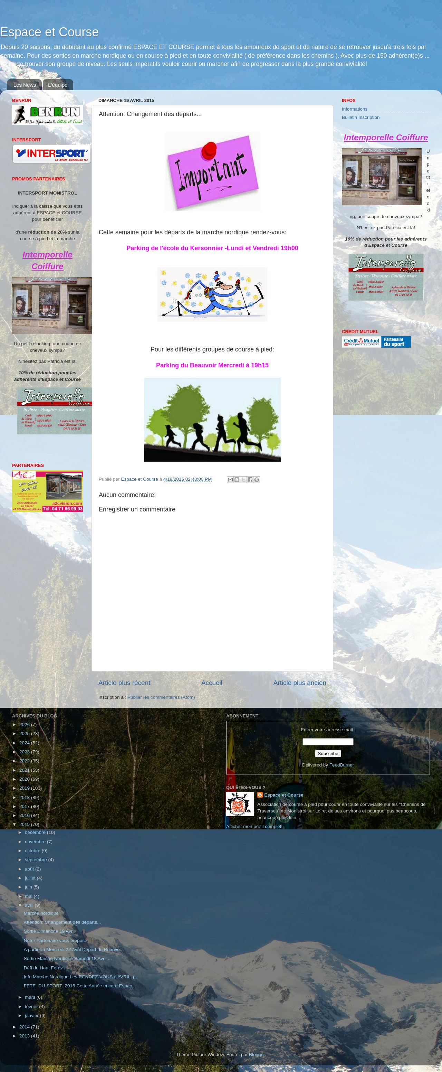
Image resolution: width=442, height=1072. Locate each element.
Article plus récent (124, 682)
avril (30, 905)
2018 (25, 797)
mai (29, 896)
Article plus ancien (299, 682)
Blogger (257, 1054)
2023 (25, 751)
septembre (36, 859)
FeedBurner (341, 765)
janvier (32, 1015)
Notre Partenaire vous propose (55, 940)
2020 (25, 779)
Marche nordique (41, 913)
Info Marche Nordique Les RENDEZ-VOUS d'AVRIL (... (81, 976)
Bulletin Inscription (361, 117)
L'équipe (57, 85)
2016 (25, 815)
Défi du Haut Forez (43, 967)
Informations (354, 109)
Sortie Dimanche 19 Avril (49, 931)
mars (31, 997)
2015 (25, 824)
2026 (25, 724)
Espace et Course (49, 32)
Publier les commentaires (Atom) (161, 697)
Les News (24, 85)
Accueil (211, 682)
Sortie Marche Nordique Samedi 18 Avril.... (68, 958)
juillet (31, 878)
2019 (25, 788)
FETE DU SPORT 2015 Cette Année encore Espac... (80, 985)
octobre (33, 850)
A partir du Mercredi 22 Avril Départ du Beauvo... (74, 949)
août (30, 869)
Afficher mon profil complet (253, 826)
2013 (25, 1035)
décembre (36, 832)
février (32, 1006)
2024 (25, 742)
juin (29, 887)
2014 (25, 1026)
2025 (25, 733)
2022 (25, 760)
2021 (25, 770)
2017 (25, 806)
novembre (36, 841)
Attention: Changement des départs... (62, 922)
